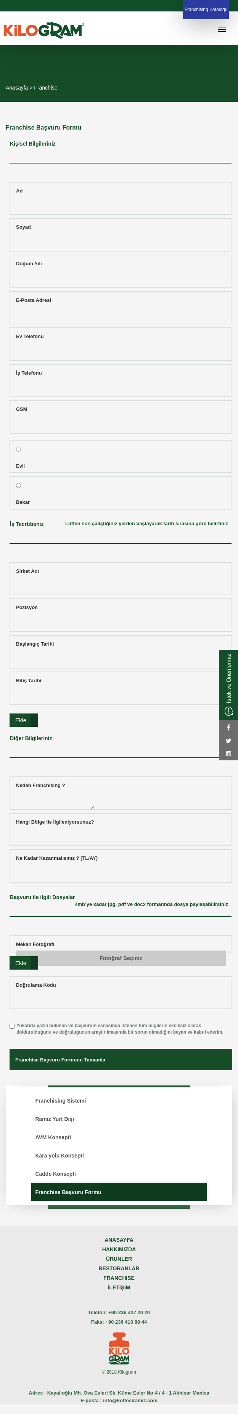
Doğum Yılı (29, 263)
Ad (19, 191)
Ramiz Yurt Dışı (54, 1119)
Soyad (23, 227)
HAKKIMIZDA (119, 1249)
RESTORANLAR (118, 1268)
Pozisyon (27, 607)
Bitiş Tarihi (28, 680)
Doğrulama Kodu (36, 985)
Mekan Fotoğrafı (35, 944)
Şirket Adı (27, 571)
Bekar (23, 502)
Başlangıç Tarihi (35, 644)
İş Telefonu (29, 373)
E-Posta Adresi (33, 300)
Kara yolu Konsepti (59, 1156)
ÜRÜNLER (119, 1259)
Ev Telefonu (30, 336)
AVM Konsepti (53, 1137)
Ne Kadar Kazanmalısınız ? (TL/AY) (57, 858)
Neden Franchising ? (40, 785)
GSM (21, 409)
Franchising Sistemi (60, 1101)
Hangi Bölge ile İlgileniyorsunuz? (55, 822)
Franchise (45, 88)
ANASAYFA (119, 1240)
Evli (20, 466)
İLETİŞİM (119, 1287)
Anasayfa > (20, 88)
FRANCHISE (119, 1278)
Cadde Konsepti (55, 1174)
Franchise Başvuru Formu (68, 1192)
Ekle (20, 720)
